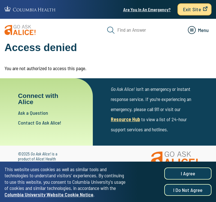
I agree (188, 174)
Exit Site (192, 9)
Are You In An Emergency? (147, 9)
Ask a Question (33, 113)
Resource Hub (125, 119)
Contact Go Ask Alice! (39, 123)
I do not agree (187, 191)
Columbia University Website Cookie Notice (48, 195)
